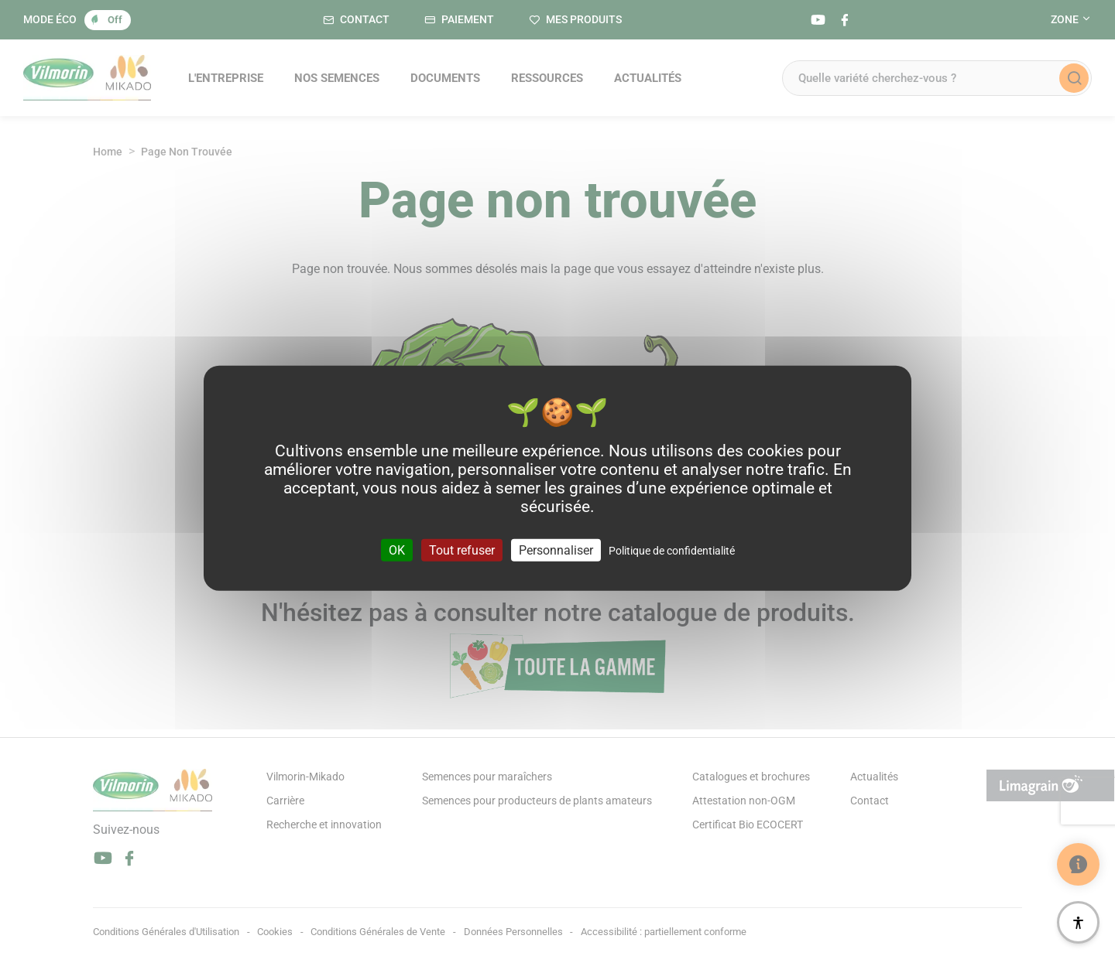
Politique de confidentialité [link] (672, 550)
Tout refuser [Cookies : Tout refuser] (462, 549)
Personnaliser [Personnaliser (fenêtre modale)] (556, 549)
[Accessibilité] (1078, 922)
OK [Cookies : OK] (397, 549)
